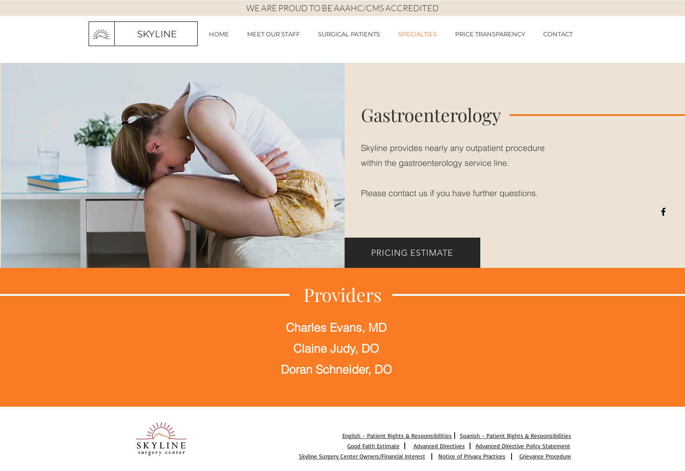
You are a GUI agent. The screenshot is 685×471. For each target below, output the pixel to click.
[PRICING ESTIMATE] (412, 253)
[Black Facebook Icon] (663, 211)
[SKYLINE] (157, 34)
